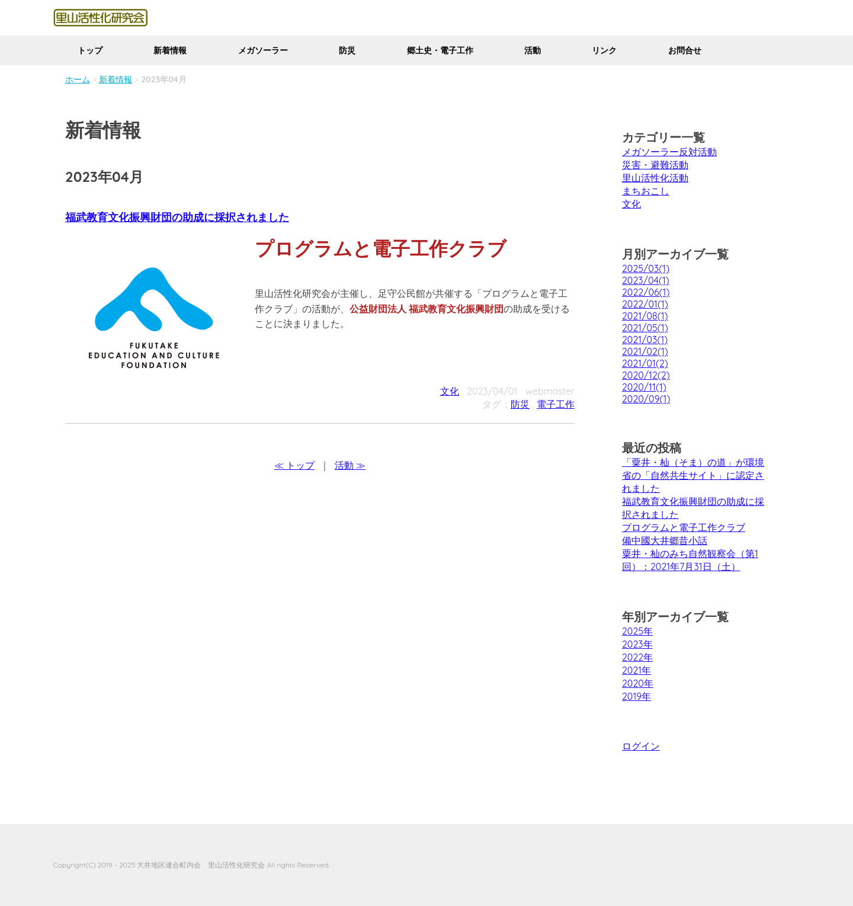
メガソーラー (263, 50)
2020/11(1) (644, 387)
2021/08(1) (645, 316)
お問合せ (684, 50)
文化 (449, 391)
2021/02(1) (645, 351)
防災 (347, 50)
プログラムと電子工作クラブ (683, 527)
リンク (604, 50)
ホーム (77, 79)
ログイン (641, 746)
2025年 (637, 631)
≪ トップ (294, 465)
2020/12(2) (646, 375)
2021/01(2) (645, 363)
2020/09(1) (646, 399)
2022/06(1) (645, 292)
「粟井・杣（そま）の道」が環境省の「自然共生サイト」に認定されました (693, 475)
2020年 (637, 683)
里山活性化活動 (655, 178)
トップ (90, 50)
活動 (532, 50)
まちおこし (645, 191)
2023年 (637, 644)
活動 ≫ (350, 465)
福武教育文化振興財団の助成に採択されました (177, 217)
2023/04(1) (645, 280)
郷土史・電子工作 (440, 50)
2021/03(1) (645, 339)
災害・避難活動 (655, 165)
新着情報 (170, 50)
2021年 (636, 670)
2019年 (636, 696)
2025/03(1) (645, 268)
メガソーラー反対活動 (669, 152)
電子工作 (556, 404)
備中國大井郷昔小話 (664, 540)
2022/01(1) (645, 304)
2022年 (637, 657)
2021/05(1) (645, 328)
